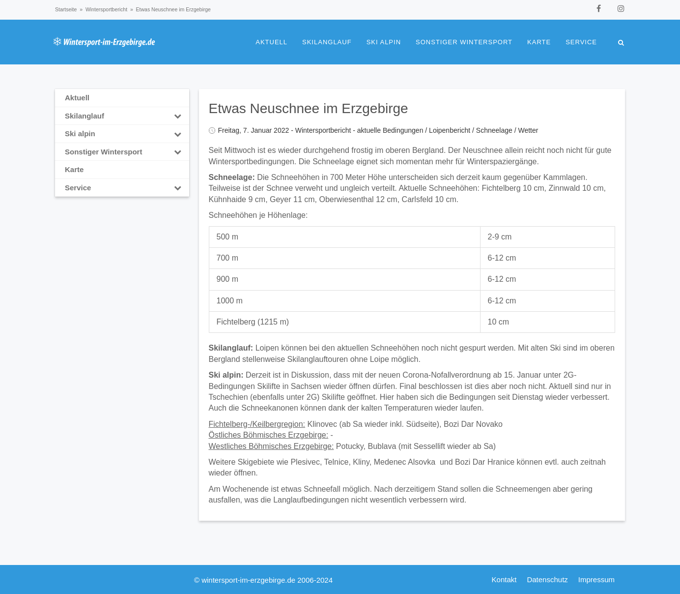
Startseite (66, 9)
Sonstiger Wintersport (464, 42)
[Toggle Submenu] (178, 116)
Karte (539, 42)
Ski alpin (384, 42)
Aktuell (271, 42)
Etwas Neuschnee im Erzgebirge (308, 108)
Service (581, 42)
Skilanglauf (327, 42)
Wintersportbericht (106, 9)
